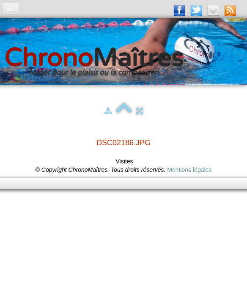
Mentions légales (189, 169)
